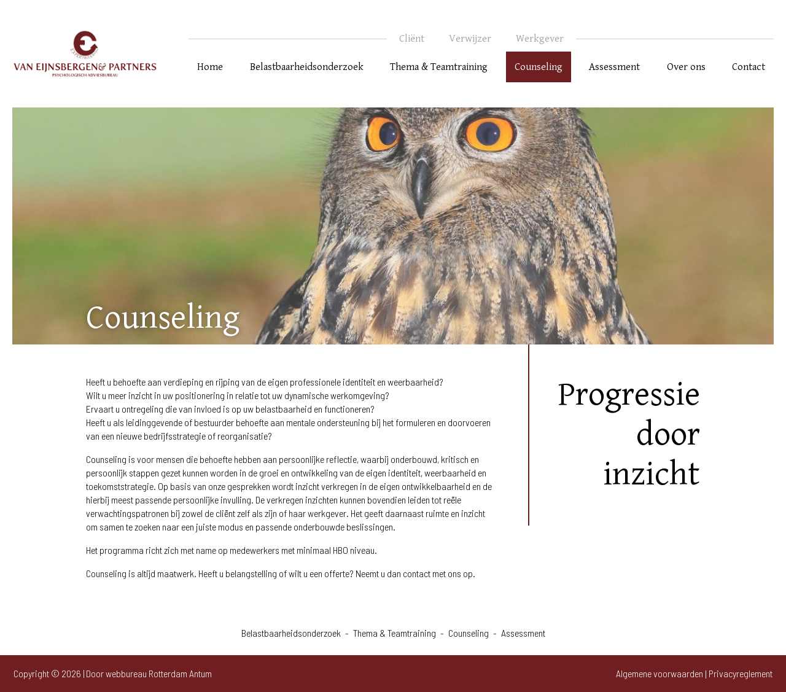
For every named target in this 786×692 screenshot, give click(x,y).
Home (210, 67)
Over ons (686, 67)
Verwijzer (470, 39)
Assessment (614, 67)
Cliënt (411, 39)
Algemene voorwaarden (659, 673)
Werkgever (540, 39)
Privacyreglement (740, 673)
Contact (748, 67)
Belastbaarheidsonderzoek (307, 67)
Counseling (538, 67)
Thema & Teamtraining (439, 67)
